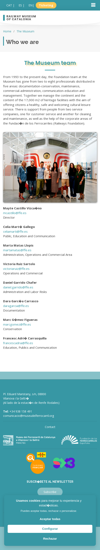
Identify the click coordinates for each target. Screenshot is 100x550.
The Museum (25, 31)
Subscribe (50, 492)
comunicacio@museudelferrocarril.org (28, 416)
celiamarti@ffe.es (15, 231)
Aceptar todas (50, 519)
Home (7, 31)
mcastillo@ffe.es (14, 213)
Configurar (50, 528)
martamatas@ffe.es (17, 250)
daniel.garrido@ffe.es (18, 287)
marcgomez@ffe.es (17, 324)
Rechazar (50, 538)
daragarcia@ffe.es (16, 306)
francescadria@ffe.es (18, 343)
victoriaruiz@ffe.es (16, 269)
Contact (50, 427)
